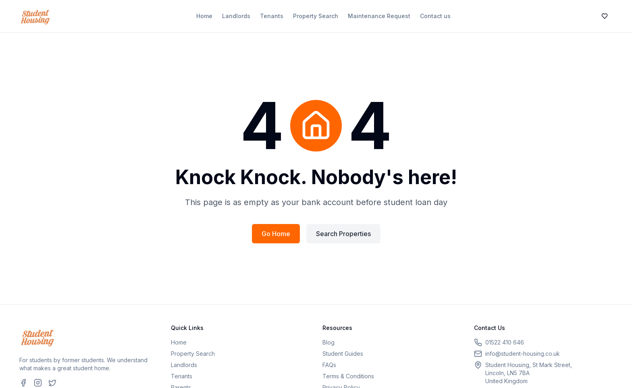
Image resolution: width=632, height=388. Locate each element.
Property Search (315, 15)
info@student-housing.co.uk (522, 353)
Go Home (276, 234)
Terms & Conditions (348, 376)
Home (204, 15)
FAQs (329, 364)
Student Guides (342, 353)
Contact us (435, 15)
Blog (328, 342)
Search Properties (343, 234)
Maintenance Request (379, 15)
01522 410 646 (504, 342)
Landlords (236, 15)
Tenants (271, 15)
